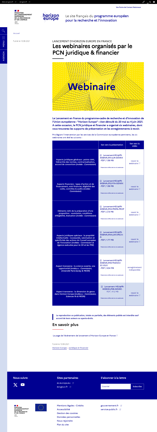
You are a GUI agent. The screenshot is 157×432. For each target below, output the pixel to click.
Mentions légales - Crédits (70, 405)
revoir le (133, 213)
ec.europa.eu (64, 383)
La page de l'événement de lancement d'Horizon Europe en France (84, 335)
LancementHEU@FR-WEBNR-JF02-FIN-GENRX (111, 182)
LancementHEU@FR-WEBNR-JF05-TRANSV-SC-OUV (111, 263)
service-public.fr (110, 409)
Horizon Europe (59, 348)
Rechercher (3, 31)
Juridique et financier (78, 348)
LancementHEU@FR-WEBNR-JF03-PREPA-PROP (112, 207)
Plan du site (63, 424)
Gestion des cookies (67, 413)
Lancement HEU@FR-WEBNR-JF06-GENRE (113, 287)
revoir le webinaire (133, 162)
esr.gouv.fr (25, 2)
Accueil (16, 33)
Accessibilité (63, 409)
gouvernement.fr (110, 405)
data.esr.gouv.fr (9, 2)
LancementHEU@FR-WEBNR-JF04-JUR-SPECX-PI (111, 234)
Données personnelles (68, 417)
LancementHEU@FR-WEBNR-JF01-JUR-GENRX (111, 156)
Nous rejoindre (65, 420)
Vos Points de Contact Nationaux (128, 7)
